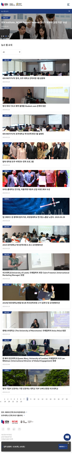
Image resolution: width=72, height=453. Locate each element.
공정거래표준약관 (6, 437)
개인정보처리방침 (6, 435)
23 (21, 401)
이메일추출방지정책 (7, 439)
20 (9, 401)
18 (66, 399)
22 (17, 401)
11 (38, 399)
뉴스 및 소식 (4, 11)
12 (42, 399)
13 (46, 399)
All (4, 52)
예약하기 (62, 447)
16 (58, 399)
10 (34, 399)
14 (50, 399)
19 (5, 401)
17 (62, 399)
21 (13, 401)
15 (54, 399)
